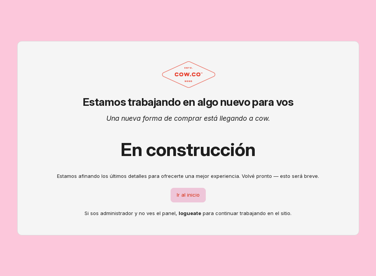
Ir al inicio (188, 195)
